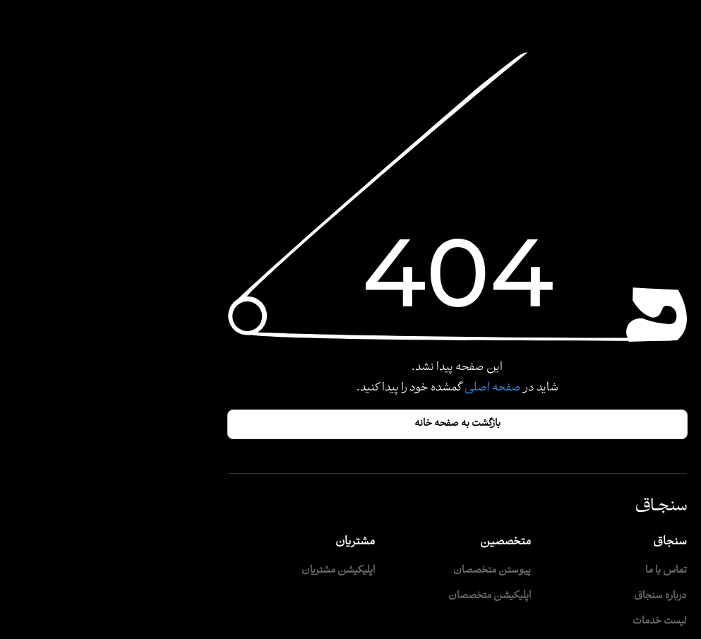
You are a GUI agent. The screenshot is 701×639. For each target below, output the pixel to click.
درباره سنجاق (553, 596)
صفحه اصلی (385, 388)
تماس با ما (559, 571)
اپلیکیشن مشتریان (231, 571)
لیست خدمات (553, 622)
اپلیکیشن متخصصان (383, 596)
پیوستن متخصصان (385, 571)
